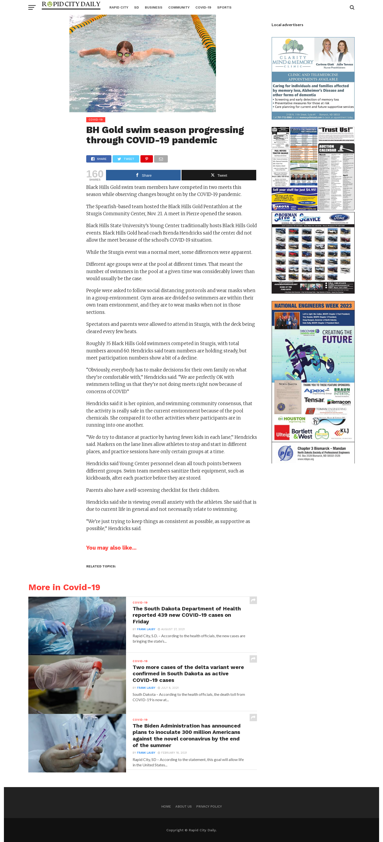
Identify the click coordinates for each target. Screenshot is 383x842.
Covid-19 (203, 7)
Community (179, 7)
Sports (224, 7)
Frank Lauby (146, 630)
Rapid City (118, 7)
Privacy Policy (209, 806)
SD (136, 7)
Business (153, 7)
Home (166, 806)
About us (183, 806)
